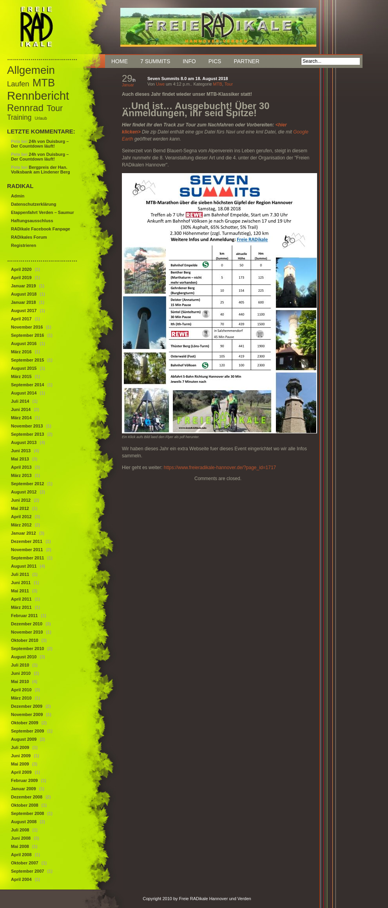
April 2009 (21, 772)
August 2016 (23, 343)
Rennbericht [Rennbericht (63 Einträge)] (38, 95)
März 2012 (21, 525)
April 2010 (21, 689)
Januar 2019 (23, 285)
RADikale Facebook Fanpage (40, 229)
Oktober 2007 (24, 862)
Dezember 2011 (26, 541)
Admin (17, 196)
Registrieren (23, 245)
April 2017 (21, 318)
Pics (215, 61)
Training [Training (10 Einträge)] (19, 117)
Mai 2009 (20, 764)
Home (119, 61)
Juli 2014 (20, 401)
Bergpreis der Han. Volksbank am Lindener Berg (40, 169)
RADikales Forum (29, 237)
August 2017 (23, 310)
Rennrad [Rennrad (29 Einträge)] (25, 107)
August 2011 (23, 566)
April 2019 (21, 277)
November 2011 (27, 549)
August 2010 (23, 656)
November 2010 (27, 632)
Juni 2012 (21, 500)
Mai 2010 (20, 681)
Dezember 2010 (26, 623)
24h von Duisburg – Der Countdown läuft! (40, 143)
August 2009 (23, 739)
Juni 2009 (21, 755)
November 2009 (27, 714)
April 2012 (21, 516)
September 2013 (27, 434)
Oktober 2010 (24, 640)
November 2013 (27, 426)
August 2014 (23, 393)
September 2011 (27, 557)
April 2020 (21, 269)
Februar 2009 (24, 780)
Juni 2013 (21, 450)
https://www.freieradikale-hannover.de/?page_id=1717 (220, 467)
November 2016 (27, 327)
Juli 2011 (20, 574)
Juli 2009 (20, 747)
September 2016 (27, 335)
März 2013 (21, 475)
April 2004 (21, 879)
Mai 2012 (20, 508)
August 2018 (23, 294)
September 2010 (27, 648)
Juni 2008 (21, 838)
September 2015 (27, 360)
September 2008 (27, 813)
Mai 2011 (20, 590)
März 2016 (21, 351)
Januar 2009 (23, 788)
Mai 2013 (20, 459)
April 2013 (21, 467)
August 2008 (23, 821)
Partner (246, 61)
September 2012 (27, 483)
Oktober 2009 (24, 722)
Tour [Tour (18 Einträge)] (55, 108)
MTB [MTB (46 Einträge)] (44, 83)
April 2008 (21, 854)
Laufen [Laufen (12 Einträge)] (18, 84)
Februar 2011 (24, 615)
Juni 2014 (21, 409)
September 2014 (27, 384)
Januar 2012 (23, 533)
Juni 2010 (21, 673)
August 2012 (23, 492)
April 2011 (21, 599)
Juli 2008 (20, 830)
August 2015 (23, 368)
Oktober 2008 (24, 805)
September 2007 (27, 871)
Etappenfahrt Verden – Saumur (42, 212)
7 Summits (155, 61)
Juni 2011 (21, 582)
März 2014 (21, 417)
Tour (229, 84)
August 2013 (23, 442)
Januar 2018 (23, 302)
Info (189, 61)
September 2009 (27, 731)
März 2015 (21, 376)
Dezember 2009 (26, 706)
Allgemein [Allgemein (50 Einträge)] (31, 70)
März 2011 (21, 607)
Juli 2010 (20, 665)
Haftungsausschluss (32, 220)
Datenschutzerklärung (33, 204)
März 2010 (21, 698)
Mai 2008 (20, 846)
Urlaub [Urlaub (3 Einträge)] (40, 118)
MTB (217, 84)
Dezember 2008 (26, 797)
